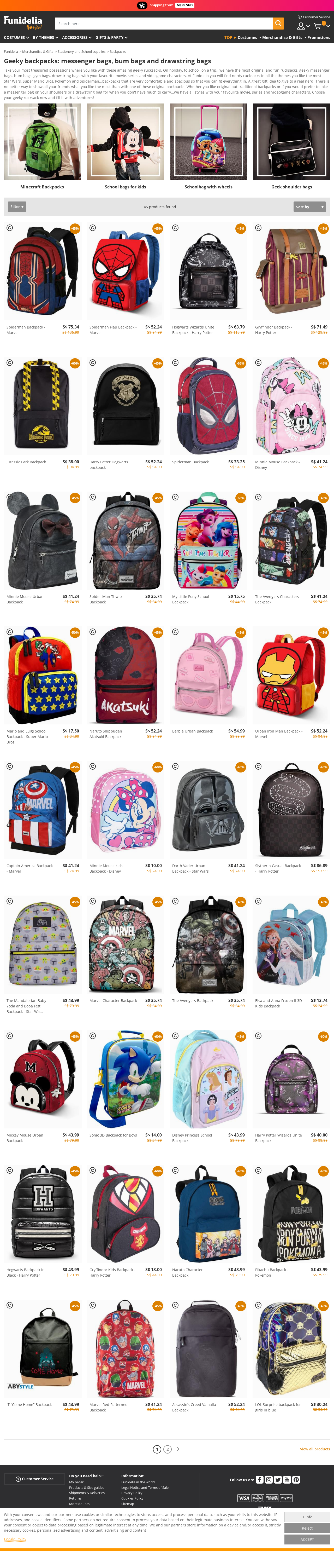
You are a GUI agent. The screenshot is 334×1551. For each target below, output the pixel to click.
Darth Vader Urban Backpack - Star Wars (190, 870)
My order (76, 1483)
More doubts (79, 1505)
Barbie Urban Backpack (192, 732)
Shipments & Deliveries (87, 1494)
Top (228, 37)
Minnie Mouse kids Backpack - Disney (106, 870)
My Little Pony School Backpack (190, 601)
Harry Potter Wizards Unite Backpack (278, 1139)
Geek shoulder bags (291, 189)
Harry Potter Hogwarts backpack (109, 466)
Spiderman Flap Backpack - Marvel (113, 331)
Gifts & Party (109, 37)
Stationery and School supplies (81, 51)
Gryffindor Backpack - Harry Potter (274, 331)
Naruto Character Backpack (187, 1274)
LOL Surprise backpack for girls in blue (278, 1409)
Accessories (74, 37)
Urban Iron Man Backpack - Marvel (279, 735)
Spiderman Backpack (190, 463)
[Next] (178, 1451)
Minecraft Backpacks (42, 189)
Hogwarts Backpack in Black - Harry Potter (26, 1274)
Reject (307, 1528)
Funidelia (11, 51)
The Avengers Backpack (192, 1002)
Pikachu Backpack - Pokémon (271, 1274)
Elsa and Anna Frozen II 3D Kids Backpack (278, 1005)
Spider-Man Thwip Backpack (106, 601)
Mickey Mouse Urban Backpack (25, 1139)
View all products (315, 1450)
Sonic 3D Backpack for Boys (113, 1136)
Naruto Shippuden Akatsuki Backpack (106, 735)
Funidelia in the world (138, 1483)
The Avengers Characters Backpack (277, 601)
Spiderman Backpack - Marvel (26, 331)
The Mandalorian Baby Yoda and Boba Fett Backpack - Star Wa (26, 1008)
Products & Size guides (86, 1489)
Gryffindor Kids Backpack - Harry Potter (112, 1274)
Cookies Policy (132, 1500)
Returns (75, 1500)
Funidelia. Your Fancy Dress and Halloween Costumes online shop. (23, 23)
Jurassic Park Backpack (26, 463)
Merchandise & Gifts (37, 51)
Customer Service (34, 1481)
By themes (43, 37)
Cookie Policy (15, 1538)
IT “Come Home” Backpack (29, 1406)
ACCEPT (307, 1539)
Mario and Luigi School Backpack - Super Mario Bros (27, 738)
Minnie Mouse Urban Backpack (25, 601)
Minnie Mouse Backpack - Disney (277, 466)
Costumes (14, 37)
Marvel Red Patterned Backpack (109, 1409)
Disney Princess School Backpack (192, 1139)
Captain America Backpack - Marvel (30, 870)
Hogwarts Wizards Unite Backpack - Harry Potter (193, 331)
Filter (15, 208)
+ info (307, 1516)
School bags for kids (125, 189)
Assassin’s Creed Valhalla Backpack (194, 1409)
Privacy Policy (131, 1494)
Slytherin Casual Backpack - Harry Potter (278, 870)
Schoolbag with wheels (208, 189)
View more (18, 99)
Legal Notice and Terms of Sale (145, 1489)
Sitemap (127, 1505)
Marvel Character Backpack (113, 1002)
